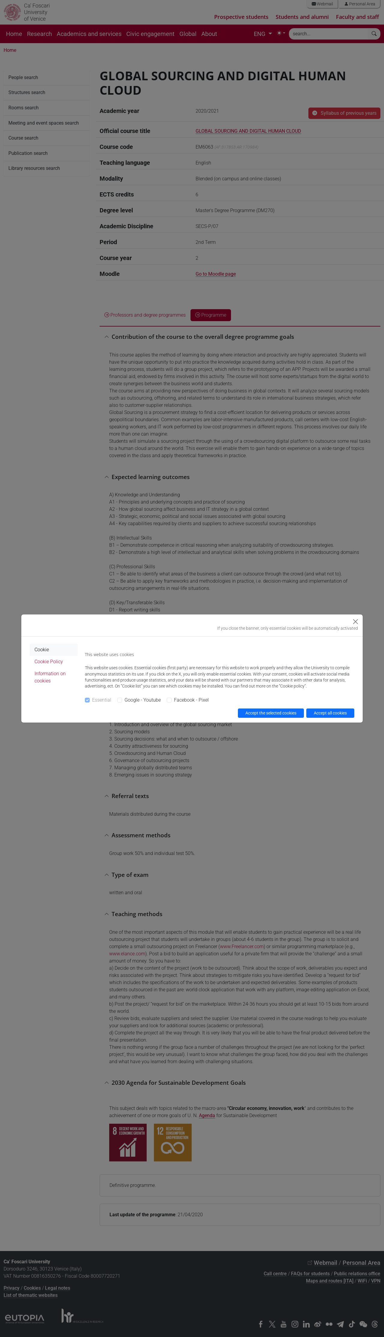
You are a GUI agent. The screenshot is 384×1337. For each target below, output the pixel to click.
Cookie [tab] (41, 649)
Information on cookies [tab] (50, 677)
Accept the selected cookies (270, 713)
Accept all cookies (330, 713)
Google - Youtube (142, 700)
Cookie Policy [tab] (48, 661)
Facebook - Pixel (191, 700)
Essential (101, 700)
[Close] (355, 621)
